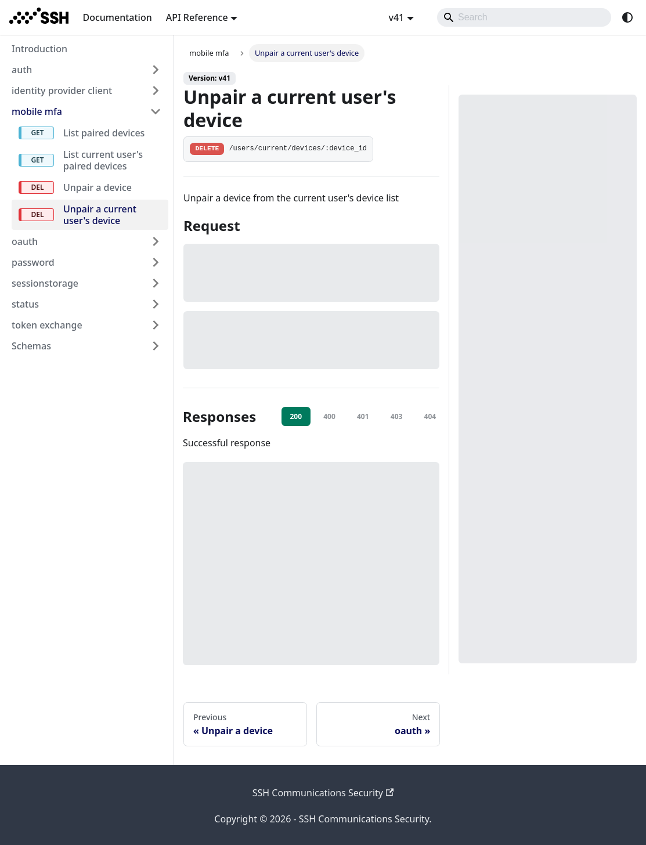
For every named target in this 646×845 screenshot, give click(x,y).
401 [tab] (363, 416)
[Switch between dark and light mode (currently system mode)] (627, 17)
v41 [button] (396, 17)
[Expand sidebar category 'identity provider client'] (155, 90)
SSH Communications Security (323, 792)
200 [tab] (296, 416)
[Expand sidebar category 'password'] (155, 262)
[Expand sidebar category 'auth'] (155, 69)
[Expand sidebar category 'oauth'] (155, 241)
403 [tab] (397, 416)
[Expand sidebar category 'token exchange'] (155, 325)
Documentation (116, 17)
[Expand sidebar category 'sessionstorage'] (155, 283)
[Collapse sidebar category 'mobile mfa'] (155, 111)
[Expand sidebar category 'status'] (155, 304)
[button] (86, 346)
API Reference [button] (197, 17)
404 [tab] (430, 416)
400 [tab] (329, 416)
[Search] (524, 17)
